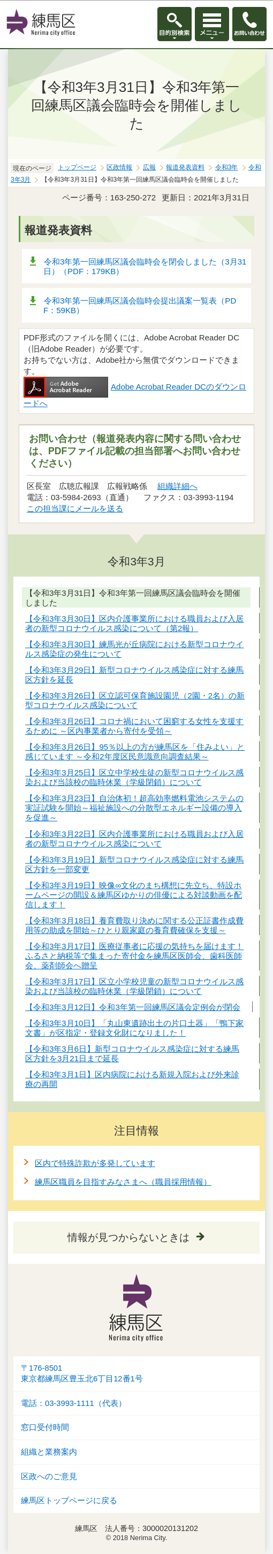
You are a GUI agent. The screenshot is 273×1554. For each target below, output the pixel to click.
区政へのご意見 (49, 1476)
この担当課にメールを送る (75, 508)
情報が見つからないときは (128, 1237)
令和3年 (226, 167)
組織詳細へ (177, 486)
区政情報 (119, 167)
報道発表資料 (185, 167)
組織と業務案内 (49, 1452)
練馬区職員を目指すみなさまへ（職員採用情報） (123, 1181)
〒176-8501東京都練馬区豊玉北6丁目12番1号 (82, 1374)
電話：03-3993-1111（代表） (73, 1403)
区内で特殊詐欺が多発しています (95, 1163)
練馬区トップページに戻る (69, 1500)
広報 (149, 167)
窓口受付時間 (45, 1427)
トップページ (77, 167)
